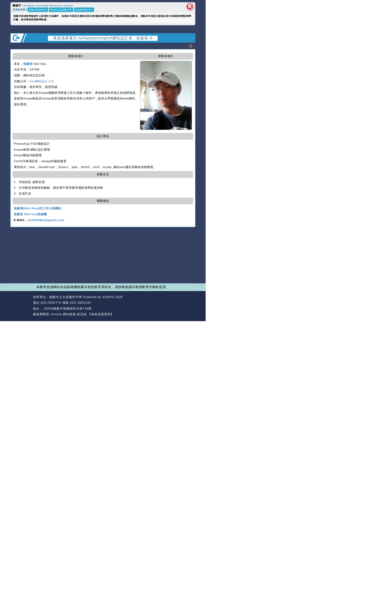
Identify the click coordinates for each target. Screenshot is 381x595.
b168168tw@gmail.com (46, 220)
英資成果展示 (20, 9)
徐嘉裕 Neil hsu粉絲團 (30, 214)
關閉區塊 (190, 6)
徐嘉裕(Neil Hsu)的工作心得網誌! (38, 208)
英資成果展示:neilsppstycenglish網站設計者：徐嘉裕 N (102, 38)
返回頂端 (187, 302)
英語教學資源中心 (84, 10)
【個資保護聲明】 (101, 314)
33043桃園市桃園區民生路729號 (67, 308)
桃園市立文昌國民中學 (60, 10)
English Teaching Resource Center (48, 5)
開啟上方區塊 (190, 46)
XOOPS (108, 297)
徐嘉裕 (28, 63)
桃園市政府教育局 (37, 10)
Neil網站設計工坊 (41, 81)
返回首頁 (169, 302)
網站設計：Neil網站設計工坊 (21, 305)
